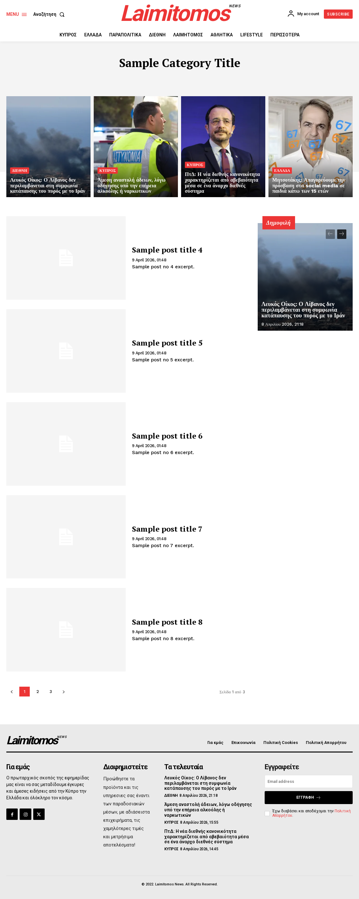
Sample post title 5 (167, 343)
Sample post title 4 (167, 250)
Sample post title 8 (167, 622)
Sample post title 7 (167, 529)
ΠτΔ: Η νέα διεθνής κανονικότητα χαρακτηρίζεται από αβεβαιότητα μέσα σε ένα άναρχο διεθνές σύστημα (206, 837)
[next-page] (341, 234)
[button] (50, 14)
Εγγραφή (308, 797)
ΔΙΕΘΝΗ (19, 170)
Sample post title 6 (167, 436)
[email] (309, 781)
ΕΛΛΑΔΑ (282, 170)
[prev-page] (330, 234)
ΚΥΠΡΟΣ (107, 170)
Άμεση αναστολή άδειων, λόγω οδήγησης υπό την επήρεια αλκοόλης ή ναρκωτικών (208, 810)
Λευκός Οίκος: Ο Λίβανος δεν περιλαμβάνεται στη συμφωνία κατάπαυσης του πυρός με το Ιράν (302, 310)
